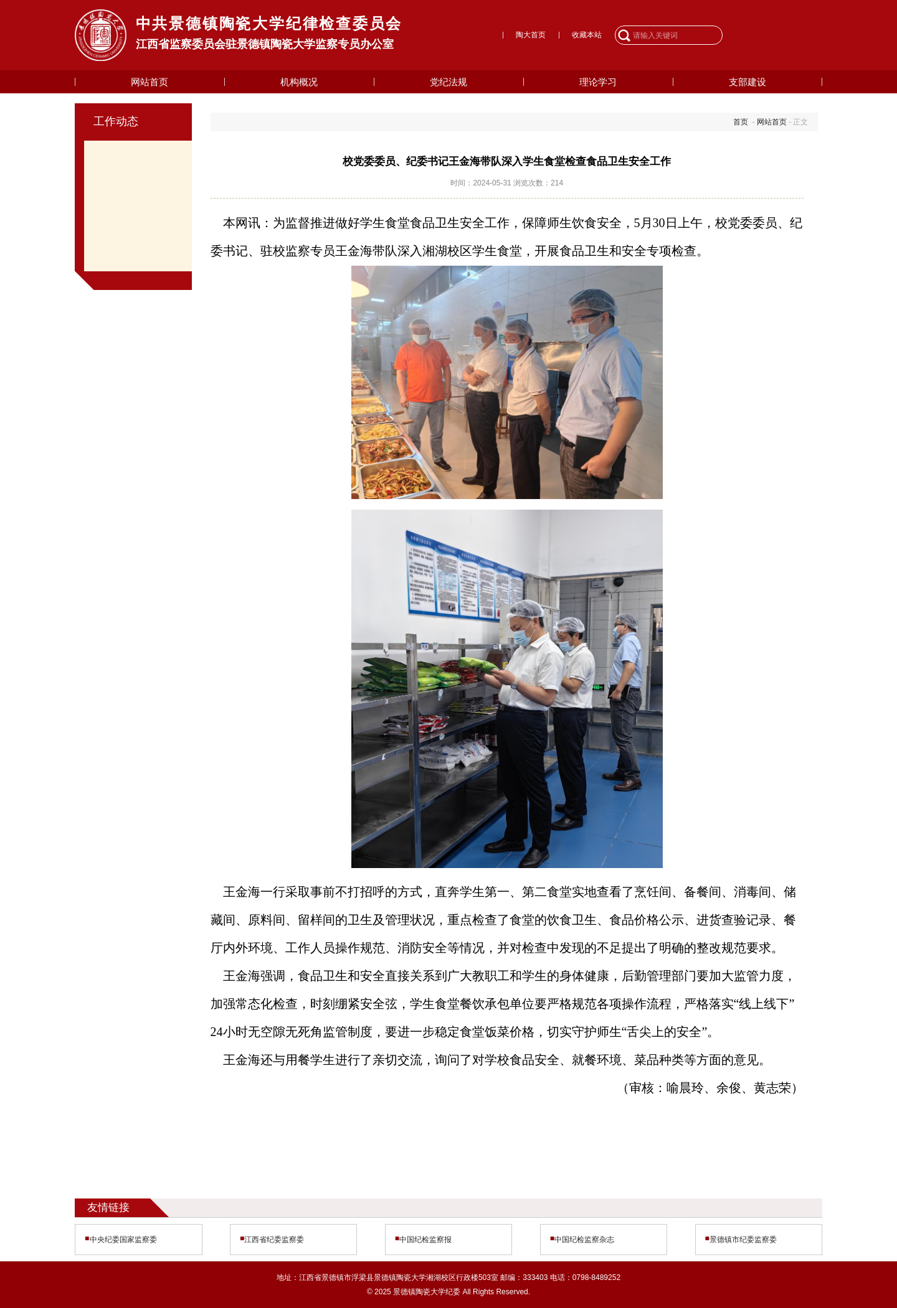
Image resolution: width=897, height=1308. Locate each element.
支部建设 (747, 82)
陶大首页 (531, 34)
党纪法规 (448, 82)
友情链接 (108, 1207)
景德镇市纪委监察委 (743, 1239)
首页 (740, 122)
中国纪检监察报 (425, 1239)
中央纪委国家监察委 (123, 1239)
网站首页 (149, 82)
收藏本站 (587, 34)
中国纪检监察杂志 (584, 1239)
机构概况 (299, 82)
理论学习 (598, 82)
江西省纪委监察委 (274, 1239)
